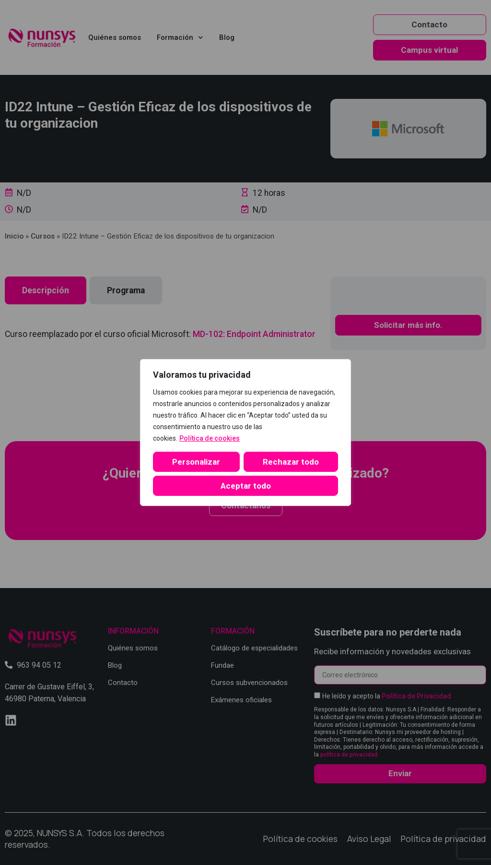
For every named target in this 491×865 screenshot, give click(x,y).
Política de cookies (209, 438)
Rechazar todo (291, 462)
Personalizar (196, 462)
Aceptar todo (246, 486)
